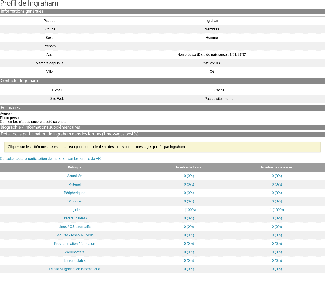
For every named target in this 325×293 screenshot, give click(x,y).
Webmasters (74, 252)
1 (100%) (189, 210)
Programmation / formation (74, 243)
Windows (74, 201)
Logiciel (74, 210)
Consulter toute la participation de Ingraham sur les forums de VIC (51, 158)
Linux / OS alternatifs (75, 227)
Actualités (74, 176)
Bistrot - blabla (75, 260)
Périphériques (74, 193)
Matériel (74, 184)
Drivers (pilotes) (74, 218)
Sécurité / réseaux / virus (75, 235)
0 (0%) (189, 176)
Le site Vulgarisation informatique (74, 269)
